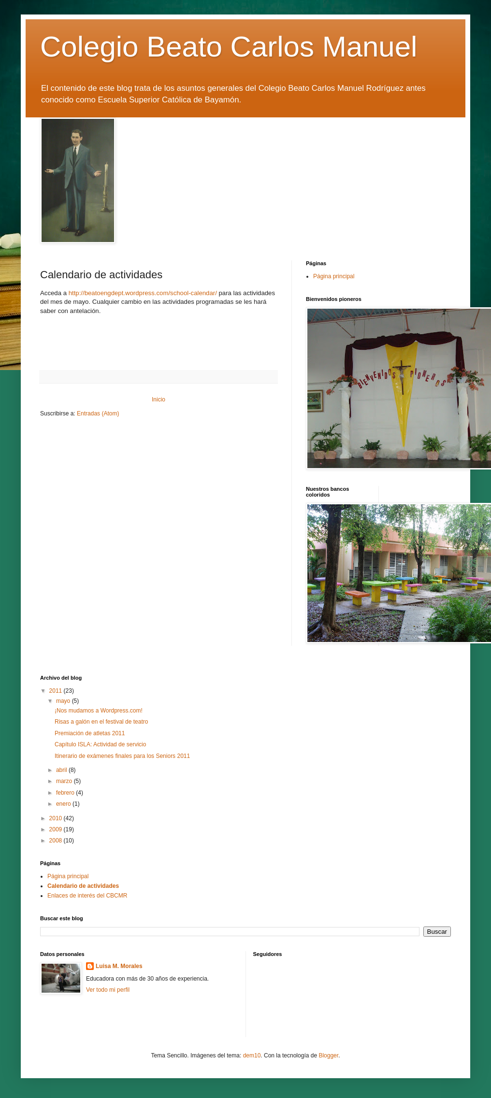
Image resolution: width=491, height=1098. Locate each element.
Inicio (158, 399)
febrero (66, 792)
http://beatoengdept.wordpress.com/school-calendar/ (143, 293)
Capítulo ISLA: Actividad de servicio (100, 744)
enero (64, 803)
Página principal (333, 276)
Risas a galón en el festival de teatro (101, 721)
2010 (56, 818)
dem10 (252, 1055)
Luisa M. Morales (119, 966)
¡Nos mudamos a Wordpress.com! (99, 710)
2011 (56, 690)
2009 (56, 829)
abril (62, 770)
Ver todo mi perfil (108, 989)
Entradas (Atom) (98, 413)
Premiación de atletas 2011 (90, 733)
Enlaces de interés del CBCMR (87, 895)
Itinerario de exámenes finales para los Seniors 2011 (122, 756)
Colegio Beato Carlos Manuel (228, 46)
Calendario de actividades (83, 886)
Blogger (328, 1055)
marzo (65, 781)
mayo (64, 701)
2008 (56, 840)
